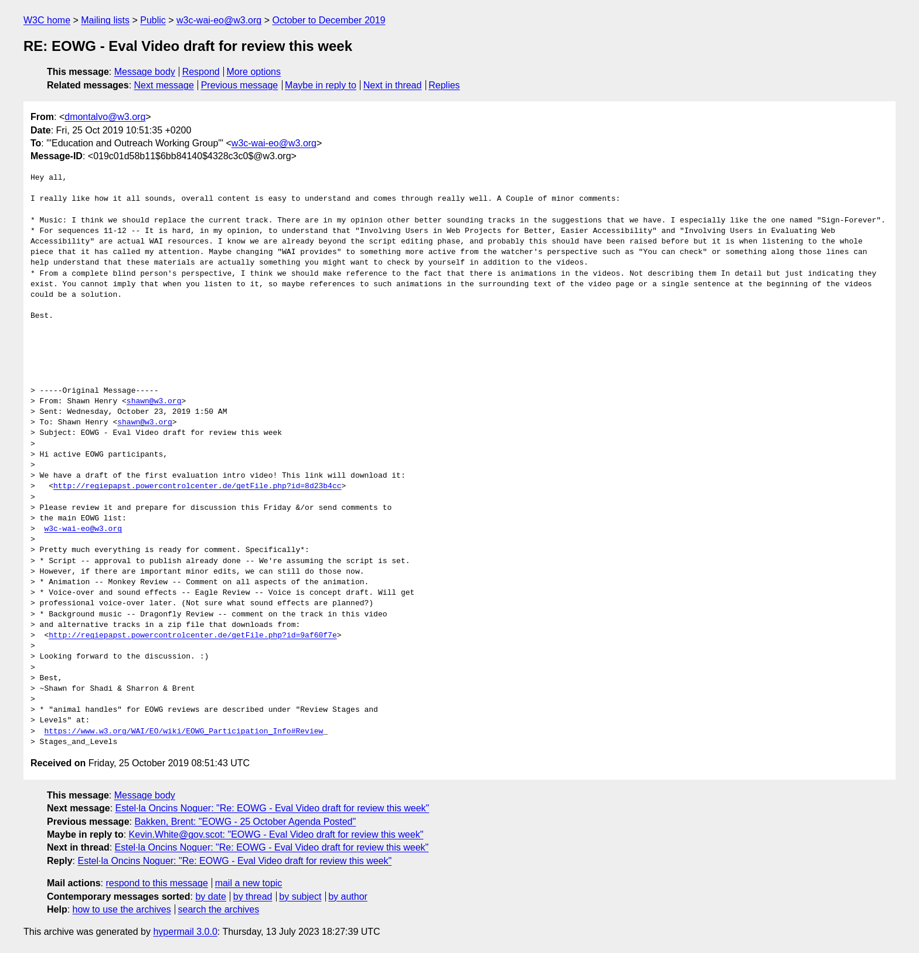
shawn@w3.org (154, 401)
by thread (253, 896)
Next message (164, 85)
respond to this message (156, 883)
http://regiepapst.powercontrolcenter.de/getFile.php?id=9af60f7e (192, 635)
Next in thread (392, 85)
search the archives (219, 909)
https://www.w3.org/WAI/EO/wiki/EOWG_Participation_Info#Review (183, 731)
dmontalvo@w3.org (104, 117)
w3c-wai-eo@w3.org (218, 20)
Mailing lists (105, 20)
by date (210, 896)
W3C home (46, 20)
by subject (300, 896)
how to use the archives (122, 909)
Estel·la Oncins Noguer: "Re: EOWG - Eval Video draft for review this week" (272, 808)
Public (153, 20)
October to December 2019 (328, 20)
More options (254, 72)
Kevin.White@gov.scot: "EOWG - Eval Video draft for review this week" (276, 834)
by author (347, 896)
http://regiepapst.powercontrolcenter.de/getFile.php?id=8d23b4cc (197, 486)
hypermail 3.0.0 (185, 932)
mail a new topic (248, 883)
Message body (144, 72)
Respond (201, 72)
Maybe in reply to (320, 85)
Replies (444, 85)
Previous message (239, 85)
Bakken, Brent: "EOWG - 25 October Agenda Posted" (245, 822)
